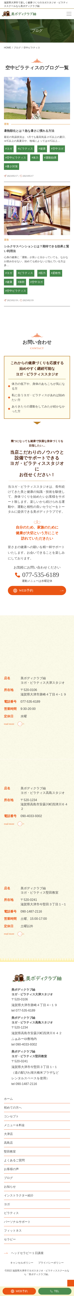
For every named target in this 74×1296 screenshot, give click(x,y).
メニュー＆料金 (14, 1125)
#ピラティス (25, 148)
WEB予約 (22, 1291)
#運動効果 (50, 157)
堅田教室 (10, 1151)
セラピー (10, 1239)
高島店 (8, 1142)
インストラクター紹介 (19, 1195)
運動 (6, 124)
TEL (56, 1291)
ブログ (8, 1177)
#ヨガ (8, 148)
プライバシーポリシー (51, 1262)
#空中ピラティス (15, 157)
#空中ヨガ (57, 148)
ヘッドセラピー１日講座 (27, 1253)
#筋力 (42, 273)
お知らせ (10, 1186)
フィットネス (13, 1230)
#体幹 (21, 282)
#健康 (42, 148)
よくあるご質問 (14, 1160)
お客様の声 (11, 1169)
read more (9, 723)
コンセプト (11, 1116)
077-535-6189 (40, 575)
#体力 (35, 157)
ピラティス (11, 1213)
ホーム (8, 1098)
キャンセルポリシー (22, 1262)
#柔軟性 (56, 273)
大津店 (8, 1134)
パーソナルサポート (17, 1221)
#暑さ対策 (11, 166)
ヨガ (7, 1204)
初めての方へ (13, 1107)
